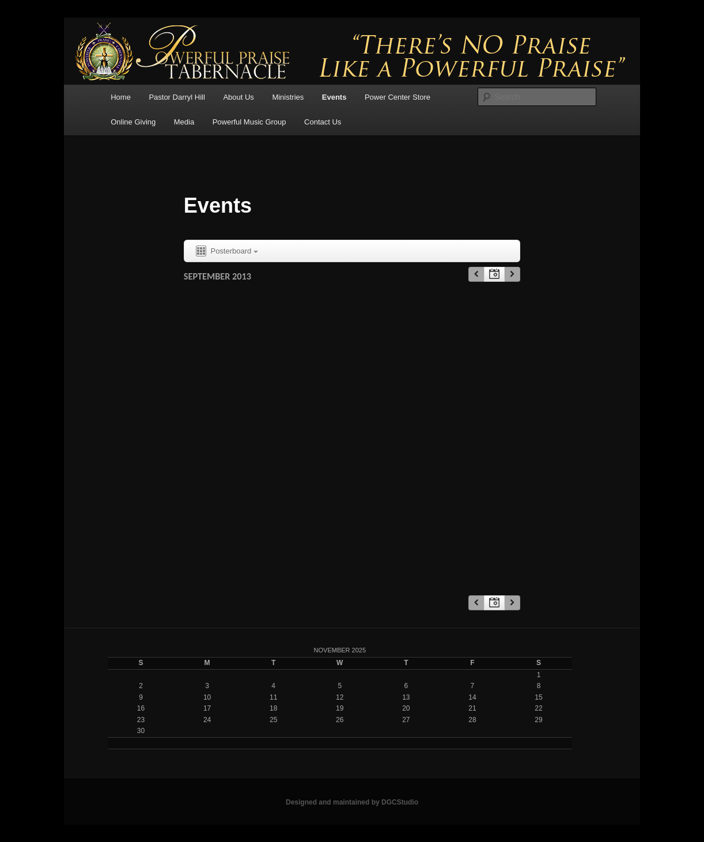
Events (334, 97)
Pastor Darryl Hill (177, 97)
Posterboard (226, 252)
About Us (238, 97)
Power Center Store (397, 97)
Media (184, 122)
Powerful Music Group (249, 122)
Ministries (288, 97)
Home (121, 97)
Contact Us (322, 122)
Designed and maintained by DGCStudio (352, 802)
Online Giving (133, 122)
